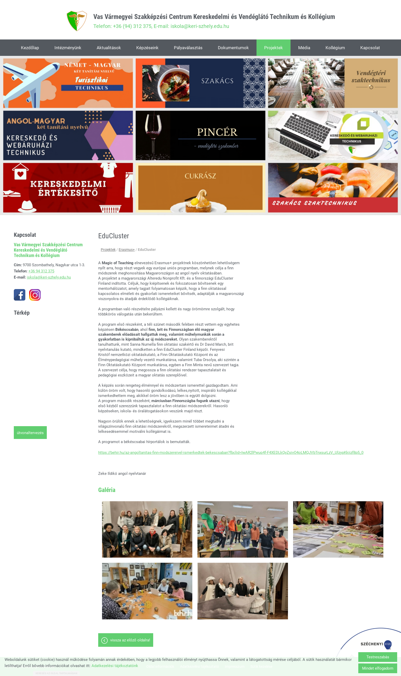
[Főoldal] (76, 21)
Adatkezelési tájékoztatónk (115, 665)
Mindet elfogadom (377, 668)
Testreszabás (377, 657)
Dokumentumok (233, 47)
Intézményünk (67, 47)
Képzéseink (147, 47)
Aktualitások (109, 47)
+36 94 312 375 (41, 271)
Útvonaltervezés (30, 433)
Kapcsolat (370, 47)
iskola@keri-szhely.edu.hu (49, 277)
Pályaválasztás (188, 47)
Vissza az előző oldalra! (130, 640)
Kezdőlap (30, 47)
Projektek (273, 47)
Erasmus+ (127, 250)
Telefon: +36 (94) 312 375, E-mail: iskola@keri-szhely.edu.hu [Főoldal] (214, 21)
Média (304, 47)
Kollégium (335, 47)
